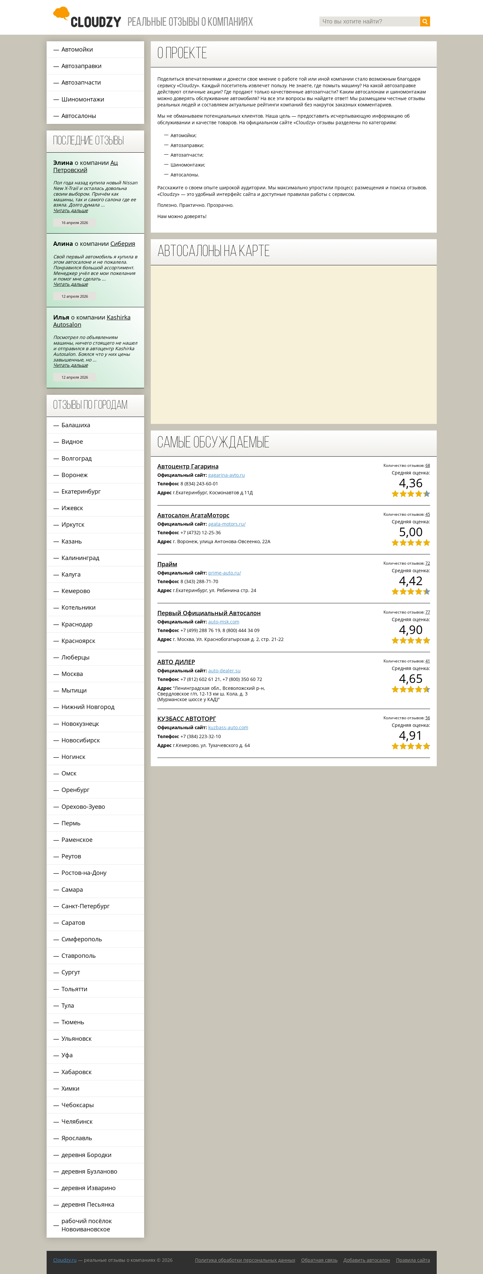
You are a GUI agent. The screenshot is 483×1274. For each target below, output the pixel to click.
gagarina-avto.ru (226, 475)
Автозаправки (81, 66)
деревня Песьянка (87, 1204)
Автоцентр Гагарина (188, 466)
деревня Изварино (88, 1188)
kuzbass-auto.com (228, 727)
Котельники (78, 607)
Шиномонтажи (82, 99)
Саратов (73, 922)
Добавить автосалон (366, 1260)
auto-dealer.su (224, 670)
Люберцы (75, 657)
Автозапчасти (81, 82)
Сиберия (122, 243)
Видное (72, 441)
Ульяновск (76, 1038)
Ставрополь (78, 955)
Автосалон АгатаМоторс (193, 515)
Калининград (80, 558)
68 (427, 465)
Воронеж (74, 475)
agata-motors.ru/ (227, 524)
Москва (72, 674)
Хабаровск (76, 1072)
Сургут (70, 972)
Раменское (77, 839)
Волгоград (76, 458)
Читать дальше (70, 210)
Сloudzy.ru (65, 1260)
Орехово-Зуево (83, 806)
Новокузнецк (80, 724)
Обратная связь (319, 1260)
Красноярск (78, 641)
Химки (70, 1088)
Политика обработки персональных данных (245, 1260)
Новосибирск (80, 740)
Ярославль (76, 1138)
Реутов (71, 856)
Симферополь (81, 939)
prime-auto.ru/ (224, 573)
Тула (67, 1005)
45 (427, 514)
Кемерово (75, 591)
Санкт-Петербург (85, 906)
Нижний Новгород (87, 707)
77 (427, 612)
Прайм (167, 564)
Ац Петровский (85, 166)
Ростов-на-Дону (83, 873)
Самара (72, 889)
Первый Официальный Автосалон (209, 613)
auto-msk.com (223, 621)
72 (427, 563)
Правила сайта (413, 1260)
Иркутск (72, 524)
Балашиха (75, 425)
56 (427, 717)
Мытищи (74, 690)
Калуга (71, 574)
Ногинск (73, 757)
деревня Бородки (86, 1155)
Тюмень (72, 1022)
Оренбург (75, 790)
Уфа (67, 1055)
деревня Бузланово (89, 1171)
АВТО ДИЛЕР (176, 662)
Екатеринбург (81, 491)
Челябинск (77, 1121)
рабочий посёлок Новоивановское (86, 1225)
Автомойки (77, 49)
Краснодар (77, 624)
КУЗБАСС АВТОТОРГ (186, 719)
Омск (68, 773)
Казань (71, 541)
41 (427, 660)
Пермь (71, 823)
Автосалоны (78, 116)
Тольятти (74, 989)
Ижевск (72, 508)
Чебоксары (77, 1105)
